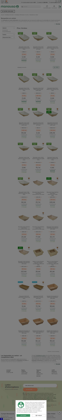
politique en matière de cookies (30, 412)
